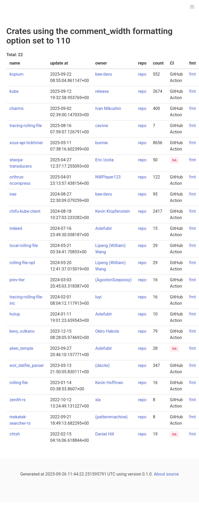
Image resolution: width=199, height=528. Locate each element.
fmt (192, 74)
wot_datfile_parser (26, 365)
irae (12, 194)
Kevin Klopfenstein (112, 211)
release (102, 91)
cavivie (101, 125)
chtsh (14, 434)
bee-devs (103, 74)
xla (98, 399)
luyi (98, 296)
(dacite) (102, 365)
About (159, 474)
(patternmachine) (111, 416)
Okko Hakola (107, 331)
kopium (16, 74)
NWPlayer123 (108, 177)
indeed (15, 228)
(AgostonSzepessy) (113, 279)
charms (16, 108)
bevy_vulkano (22, 331)
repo (142, 74)
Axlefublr (103, 228)
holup (14, 314)
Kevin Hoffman (109, 382)
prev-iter (17, 279)
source (172, 474)
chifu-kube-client (24, 211)
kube (13, 91)
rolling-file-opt (22, 262)
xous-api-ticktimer (26, 142)
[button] (192, 7)
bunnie (101, 142)
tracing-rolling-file (25, 125)
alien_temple (21, 348)
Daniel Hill (104, 434)
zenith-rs (17, 399)
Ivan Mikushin (108, 108)
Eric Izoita (104, 159)
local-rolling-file (23, 245)
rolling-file (18, 382)
